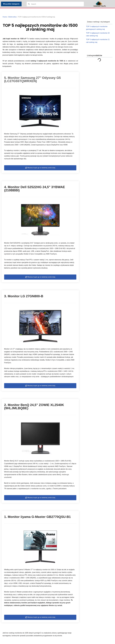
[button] (40, 168)
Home (5, 17)
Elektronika (12, 17)
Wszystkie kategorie (11, 4)
